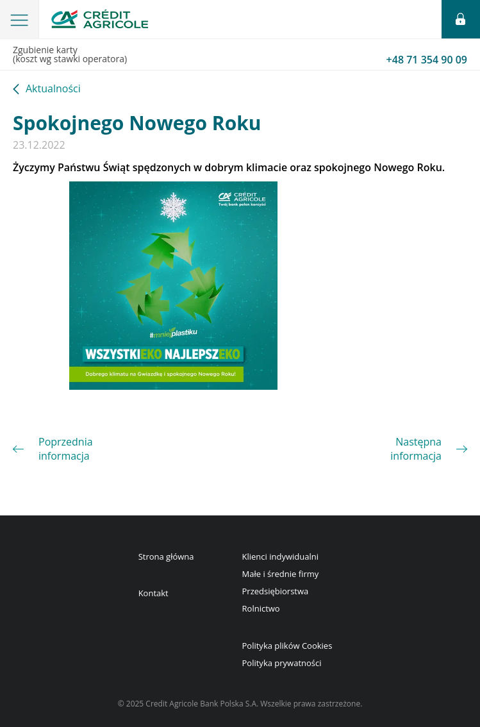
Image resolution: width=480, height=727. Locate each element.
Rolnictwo (261, 608)
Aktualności (53, 89)
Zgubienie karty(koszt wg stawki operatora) (240, 55)
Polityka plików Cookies (287, 645)
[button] (19, 19)
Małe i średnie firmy (280, 574)
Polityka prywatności (282, 663)
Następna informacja (416, 449)
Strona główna (166, 556)
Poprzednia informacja (65, 449)
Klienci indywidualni (280, 556)
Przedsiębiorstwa (275, 591)
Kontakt (153, 593)
